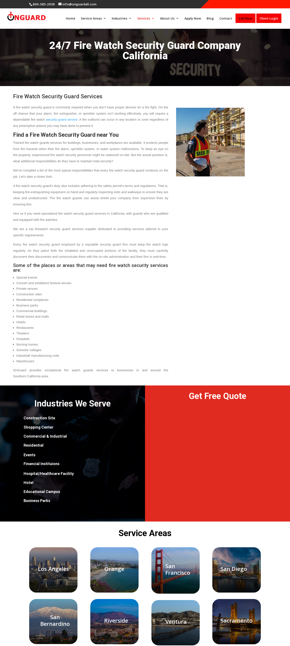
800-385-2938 (44, 4)
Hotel (28, 482)
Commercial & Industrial (45, 436)
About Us (167, 18)
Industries (119, 18)
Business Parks (37, 500)
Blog (210, 18)
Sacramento (236, 620)
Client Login (269, 18)
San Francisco (177, 569)
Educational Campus (42, 491)
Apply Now (192, 18)
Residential (34, 445)
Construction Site (39, 418)
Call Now (245, 18)
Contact (225, 18)
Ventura (176, 621)
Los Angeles (53, 569)
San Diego (234, 569)
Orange (114, 569)
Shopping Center (38, 427)
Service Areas (91, 18)
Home (70, 18)
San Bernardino (55, 620)
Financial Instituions (41, 463)
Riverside (116, 620)
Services (143, 18)
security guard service (61, 119)
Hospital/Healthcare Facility (49, 473)
